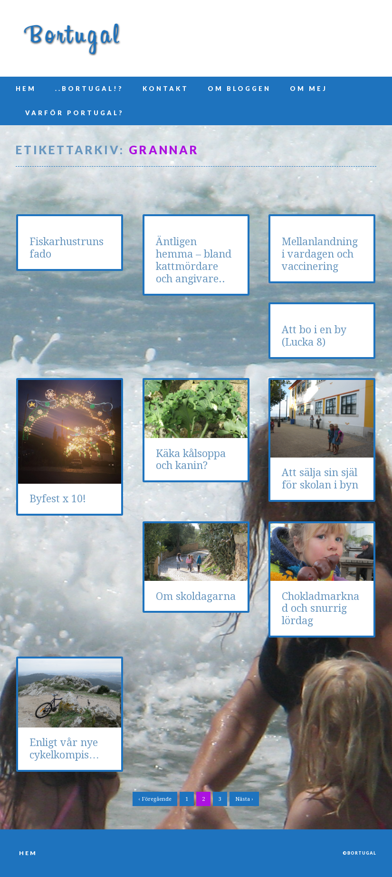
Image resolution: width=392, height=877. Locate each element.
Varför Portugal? (74, 113)
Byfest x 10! (57, 499)
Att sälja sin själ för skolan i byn (320, 479)
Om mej (308, 88)
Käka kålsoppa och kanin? (191, 460)
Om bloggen (239, 88)
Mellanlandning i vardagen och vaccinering (320, 254)
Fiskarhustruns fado (66, 248)
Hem (26, 88)
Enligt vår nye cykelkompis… (64, 749)
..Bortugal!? (89, 88)
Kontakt (166, 88)
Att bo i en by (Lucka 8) (314, 336)
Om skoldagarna (196, 596)
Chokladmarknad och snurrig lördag (320, 608)
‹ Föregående (155, 799)
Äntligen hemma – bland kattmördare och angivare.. (193, 260)
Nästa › (244, 799)
